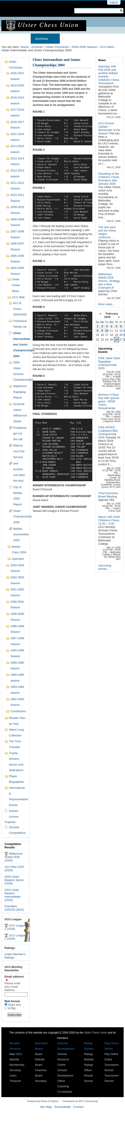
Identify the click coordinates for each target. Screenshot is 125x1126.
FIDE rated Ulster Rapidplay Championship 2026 (109, 363)
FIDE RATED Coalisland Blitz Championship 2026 (108, 432)
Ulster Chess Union (95, 1032)
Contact (78, 1107)
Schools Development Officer (65, 1076)
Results (99, 39)
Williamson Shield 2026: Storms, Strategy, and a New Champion (109, 280)
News (102, 60)
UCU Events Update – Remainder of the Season (109, 128)
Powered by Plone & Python (42, 1101)
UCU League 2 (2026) (15, 937)
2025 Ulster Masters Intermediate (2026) (12, 895)
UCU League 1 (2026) (15, 927)
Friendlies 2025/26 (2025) (14, 908)
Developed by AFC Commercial (80, 1101)
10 (106, 330)
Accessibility (62, 1107)
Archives (41, 39)
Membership (74, 39)
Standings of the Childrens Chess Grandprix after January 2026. (108, 178)
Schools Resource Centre (63, 1059)
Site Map (46, 1107)
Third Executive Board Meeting (108, 494)
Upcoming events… (104, 567)
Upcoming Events (105, 350)
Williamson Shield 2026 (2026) (13, 857)
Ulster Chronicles (57, 47)
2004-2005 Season (84, 47)
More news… (106, 304)
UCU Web (107, 47)
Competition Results (12, 845)
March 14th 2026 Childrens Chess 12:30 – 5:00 (109, 520)
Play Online (111, 1054)
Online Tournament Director (111, 1065)
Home (10, 39)
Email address (15, 983)
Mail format (12, 1001)
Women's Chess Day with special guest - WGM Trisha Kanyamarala (108, 401)
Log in (114, 2)
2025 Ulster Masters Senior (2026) (14, 880)
